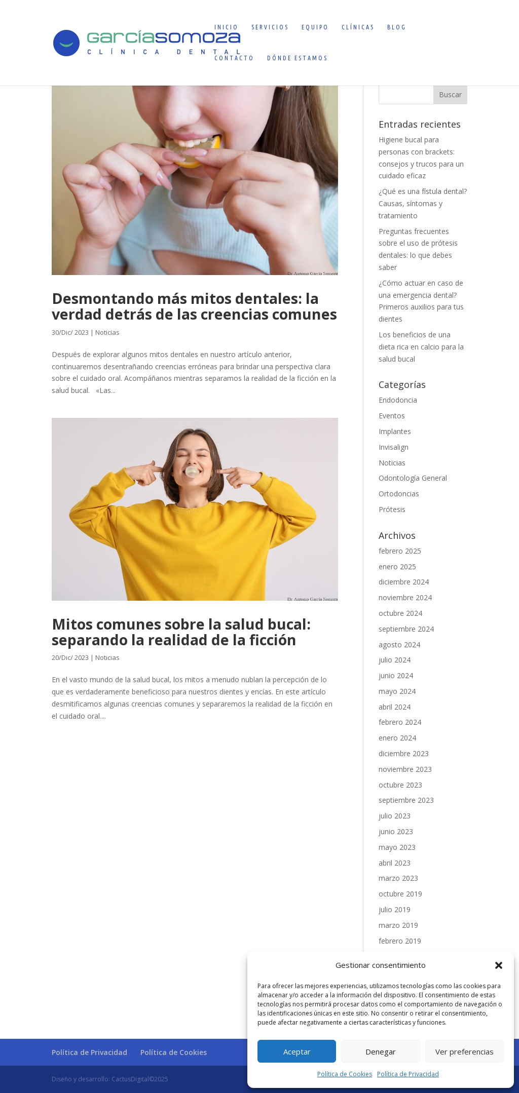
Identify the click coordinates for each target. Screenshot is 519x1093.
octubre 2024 (400, 613)
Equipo (315, 27)
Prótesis (392, 509)
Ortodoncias (399, 493)
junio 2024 (396, 675)
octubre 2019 (400, 894)
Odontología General (413, 478)
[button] (499, 965)
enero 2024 (397, 738)
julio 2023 (395, 816)
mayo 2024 (397, 691)
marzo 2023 (398, 878)
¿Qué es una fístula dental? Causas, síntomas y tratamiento (423, 203)
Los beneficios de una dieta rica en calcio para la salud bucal (421, 347)
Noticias (107, 332)
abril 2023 (395, 863)
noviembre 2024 (405, 597)
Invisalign (394, 447)
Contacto (234, 58)
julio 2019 (395, 909)
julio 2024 (395, 660)
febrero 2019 (400, 941)
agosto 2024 (399, 644)
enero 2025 (397, 566)
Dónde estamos (297, 58)
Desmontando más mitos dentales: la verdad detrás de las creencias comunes (194, 306)
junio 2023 (396, 831)
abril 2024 (395, 707)
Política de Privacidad (408, 1074)
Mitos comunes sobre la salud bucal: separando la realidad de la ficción (181, 631)
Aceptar (297, 1051)
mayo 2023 (397, 847)
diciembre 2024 (404, 582)
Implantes (395, 431)
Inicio (226, 27)
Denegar (380, 1051)
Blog (396, 27)
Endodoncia (398, 400)
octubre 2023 (400, 785)
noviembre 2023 (405, 769)
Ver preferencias (464, 1051)
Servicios (270, 27)
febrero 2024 (400, 722)
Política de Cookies (344, 1074)
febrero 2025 (400, 551)
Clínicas (358, 27)
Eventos (392, 415)
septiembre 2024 (406, 629)
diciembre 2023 (404, 753)
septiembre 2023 (406, 800)
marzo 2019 (398, 925)
